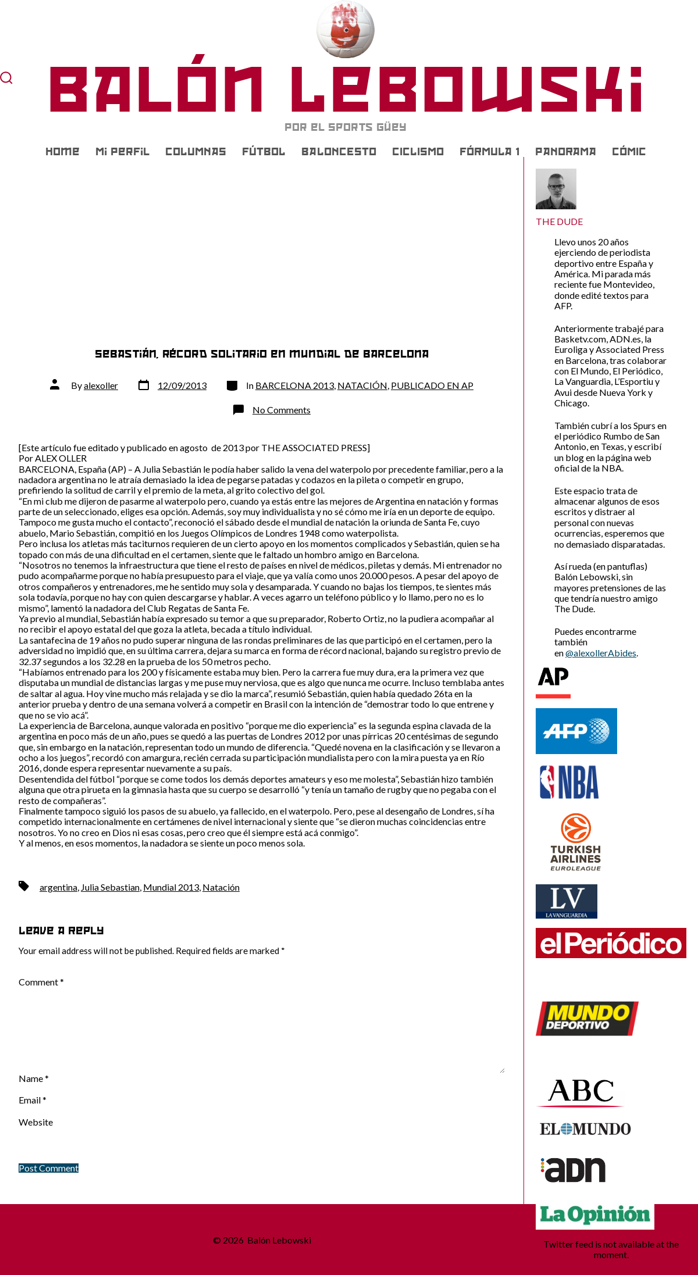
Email (33, 1100)
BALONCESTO (338, 152)
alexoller (101, 385)
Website (36, 1122)
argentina (58, 886)
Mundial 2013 (171, 886)
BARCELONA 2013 (294, 385)
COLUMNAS (195, 152)
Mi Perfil (122, 152)
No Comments (281, 409)
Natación (221, 886)
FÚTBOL (264, 152)
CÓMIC (629, 152)
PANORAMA (565, 152)
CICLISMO (418, 152)
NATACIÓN (362, 385)
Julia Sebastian (110, 886)
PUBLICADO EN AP (432, 385)
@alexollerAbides (600, 652)
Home (62, 152)
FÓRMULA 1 (489, 152)
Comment (41, 982)
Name (34, 1078)
